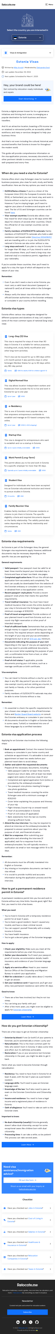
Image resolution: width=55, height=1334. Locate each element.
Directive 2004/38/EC (42, 237)
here (13, 212)
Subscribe (27, 1312)
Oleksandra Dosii (43, 67)
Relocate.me (17, 1293)
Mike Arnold (18, 67)
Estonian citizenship (22, 1009)
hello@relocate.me (27, 1189)
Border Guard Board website (28, 714)
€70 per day (35, 639)
